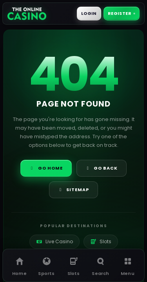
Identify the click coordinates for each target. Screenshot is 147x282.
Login (89, 13)
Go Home (46, 168)
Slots (100, 241)
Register (121, 13)
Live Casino (54, 241)
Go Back (101, 168)
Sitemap (73, 189)
